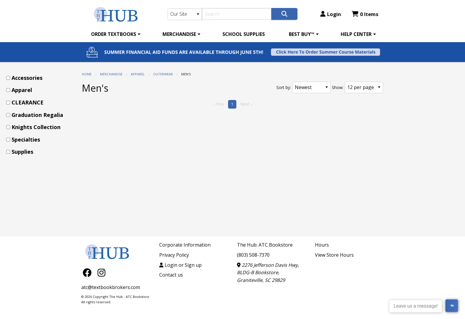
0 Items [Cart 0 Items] (365, 14)
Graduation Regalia (37, 114)
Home (87, 74)
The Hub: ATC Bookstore (265, 245)
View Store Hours (334, 255)
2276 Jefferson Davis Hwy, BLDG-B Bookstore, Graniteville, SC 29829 (268, 272)
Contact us (171, 275)
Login (330, 14)
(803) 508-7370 (253, 255)
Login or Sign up (180, 265)
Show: (337, 87)
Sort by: (283, 87)
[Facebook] (89, 272)
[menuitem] (114, 34)
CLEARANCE (28, 102)
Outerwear (163, 74)
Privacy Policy (174, 255)
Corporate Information (185, 245)
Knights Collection (36, 127)
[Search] (237, 14)
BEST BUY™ (301, 34)
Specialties (26, 139)
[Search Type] (185, 14)
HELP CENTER (356, 34)
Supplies (22, 151)
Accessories (27, 77)
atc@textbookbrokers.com (110, 287)
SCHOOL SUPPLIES (243, 34)
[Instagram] (101, 272)
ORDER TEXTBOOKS (113, 34)
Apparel (138, 74)
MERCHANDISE (179, 34)
